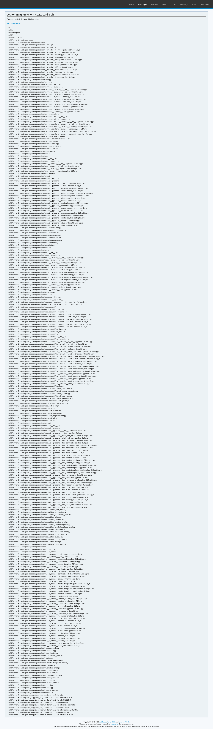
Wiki (164, 4)
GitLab (173, 4)
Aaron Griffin (111, 722)
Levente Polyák (124, 722)
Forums (154, 4)
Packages (142, 4)
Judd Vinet (102, 722)
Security (184, 4)
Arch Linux (15, 4)
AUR (194, 4)
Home (131, 4)
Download (204, 4)
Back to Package (13, 23)
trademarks (114, 724)
